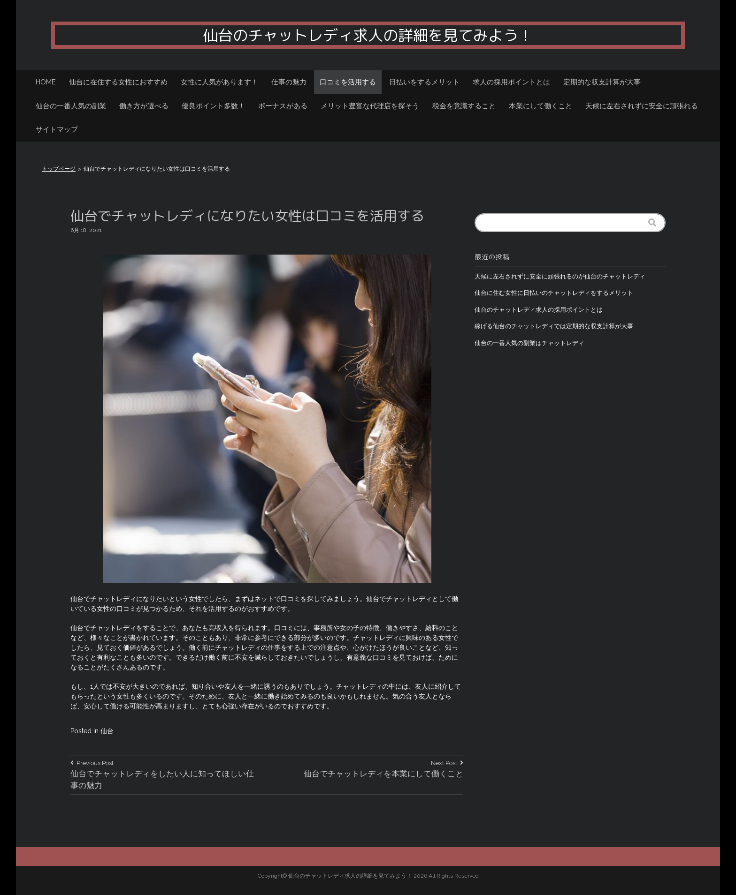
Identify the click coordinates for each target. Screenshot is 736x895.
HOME (46, 82)
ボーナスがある (282, 106)
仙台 (107, 731)
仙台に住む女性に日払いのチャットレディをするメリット (554, 292)
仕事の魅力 (289, 82)
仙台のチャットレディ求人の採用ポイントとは (539, 309)
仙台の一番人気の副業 (71, 106)
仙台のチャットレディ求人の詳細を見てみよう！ (368, 35)
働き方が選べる (144, 106)
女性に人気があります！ (219, 82)
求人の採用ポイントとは (511, 82)
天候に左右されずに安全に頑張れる (641, 106)
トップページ (59, 168)
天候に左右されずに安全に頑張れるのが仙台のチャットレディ (560, 276)
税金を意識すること (464, 106)
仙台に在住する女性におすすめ (118, 82)
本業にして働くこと (540, 106)
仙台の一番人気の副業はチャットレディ (529, 342)
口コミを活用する (348, 82)
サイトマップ (57, 129)
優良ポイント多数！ (213, 106)
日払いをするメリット (424, 82)
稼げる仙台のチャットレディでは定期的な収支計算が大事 (554, 326)
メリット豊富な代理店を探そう (370, 106)
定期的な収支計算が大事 (602, 82)
